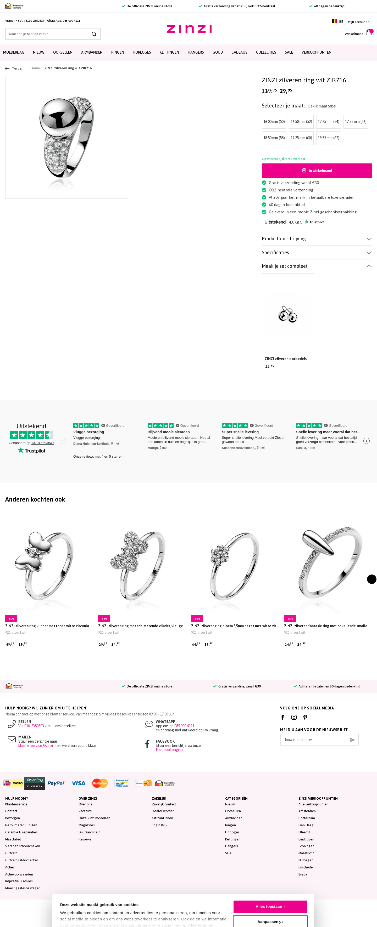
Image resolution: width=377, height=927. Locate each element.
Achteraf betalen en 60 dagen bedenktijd (326, 686)
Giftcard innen (162, 818)
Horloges (232, 832)
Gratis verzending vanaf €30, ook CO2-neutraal (237, 6)
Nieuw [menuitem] (39, 52)
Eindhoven (306, 839)
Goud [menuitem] (218, 52)
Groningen (306, 846)
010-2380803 (34, 726)
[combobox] (53, 34)
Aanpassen (269, 898)
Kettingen (232, 839)
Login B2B (159, 825)
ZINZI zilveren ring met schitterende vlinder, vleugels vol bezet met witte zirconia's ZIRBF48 (142, 626)
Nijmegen (305, 860)
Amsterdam (307, 811)
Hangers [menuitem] (196, 52)
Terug (13, 68)
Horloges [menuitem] (142, 52)
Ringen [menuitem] (117, 52)
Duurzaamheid (89, 832)
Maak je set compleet (285, 266)
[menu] (188, 52)
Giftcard (11, 853)
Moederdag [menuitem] (13, 52)
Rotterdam (306, 818)
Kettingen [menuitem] (169, 52)
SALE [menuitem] (289, 52)
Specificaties (275, 252)
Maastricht (306, 853)
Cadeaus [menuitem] (239, 52)
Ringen (230, 825)
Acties (9, 867)
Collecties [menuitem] (266, 52)
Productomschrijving (284, 238)
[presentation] (371, 579)
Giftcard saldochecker (21, 860)
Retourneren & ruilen (21, 825)
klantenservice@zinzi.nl (37, 745)
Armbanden (233, 818)
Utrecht (304, 832)
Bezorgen (12, 818)
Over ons (85, 804)
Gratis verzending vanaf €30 (236, 686)
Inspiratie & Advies (18, 881)
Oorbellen (233, 811)
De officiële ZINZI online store (147, 6)
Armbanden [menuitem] (92, 52)
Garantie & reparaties (21, 832)
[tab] (317, 239)
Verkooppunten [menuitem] (316, 52)
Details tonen (72, 911)
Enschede (305, 867)
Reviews (85, 839)
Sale (228, 853)
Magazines (87, 825)
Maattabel (13, 839)
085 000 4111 (71, 20)
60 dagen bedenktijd (327, 6)
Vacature (85, 811)
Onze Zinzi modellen (94, 818)
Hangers (231, 846)
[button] (359, 22)
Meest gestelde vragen (23, 888)
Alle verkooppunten (313, 804)
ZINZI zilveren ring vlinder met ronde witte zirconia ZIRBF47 (49, 626)
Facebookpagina (169, 750)
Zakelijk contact (164, 804)
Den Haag (306, 825)
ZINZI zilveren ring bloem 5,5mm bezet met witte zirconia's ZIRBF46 (235, 626)
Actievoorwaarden (19, 874)
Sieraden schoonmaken (22, 846)
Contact (11, 811)
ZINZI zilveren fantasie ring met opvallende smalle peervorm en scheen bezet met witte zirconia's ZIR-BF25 (328, 626)
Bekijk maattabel (322, 106)
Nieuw (230, 804)
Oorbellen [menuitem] (63, 52)
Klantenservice (16, 804)
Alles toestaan (269, 883)
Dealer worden (163, 811)
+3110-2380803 (34, 20)
